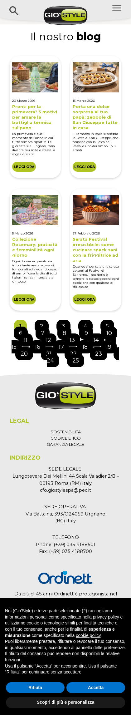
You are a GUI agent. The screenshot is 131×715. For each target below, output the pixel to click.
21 (51, 352)
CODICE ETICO (66, 438)
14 (98, 338)
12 (51, 338)
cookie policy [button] (88, 635)
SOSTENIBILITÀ (66, 431)
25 (78, 359)
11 (28, 338)
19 (111, 345)
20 (26, 352)
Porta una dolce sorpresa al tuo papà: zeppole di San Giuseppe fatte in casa (95, 117)
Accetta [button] (96, 687)
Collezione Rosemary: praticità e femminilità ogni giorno (34, 247)
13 (74, 338)
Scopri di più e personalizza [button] (65, 702)
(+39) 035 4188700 (70, 551)
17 (63, 345)
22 (76, 352)
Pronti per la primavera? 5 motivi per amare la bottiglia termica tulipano (34, 117)
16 (40, 345)
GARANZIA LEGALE (65, 444)
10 (111, 332)
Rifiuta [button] (35, 687)
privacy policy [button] (106, 616)
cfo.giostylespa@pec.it (65, 490)
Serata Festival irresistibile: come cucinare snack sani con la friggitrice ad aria (95, 250)
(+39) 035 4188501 (74, 544)
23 (101, 352)
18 (87, 345)
